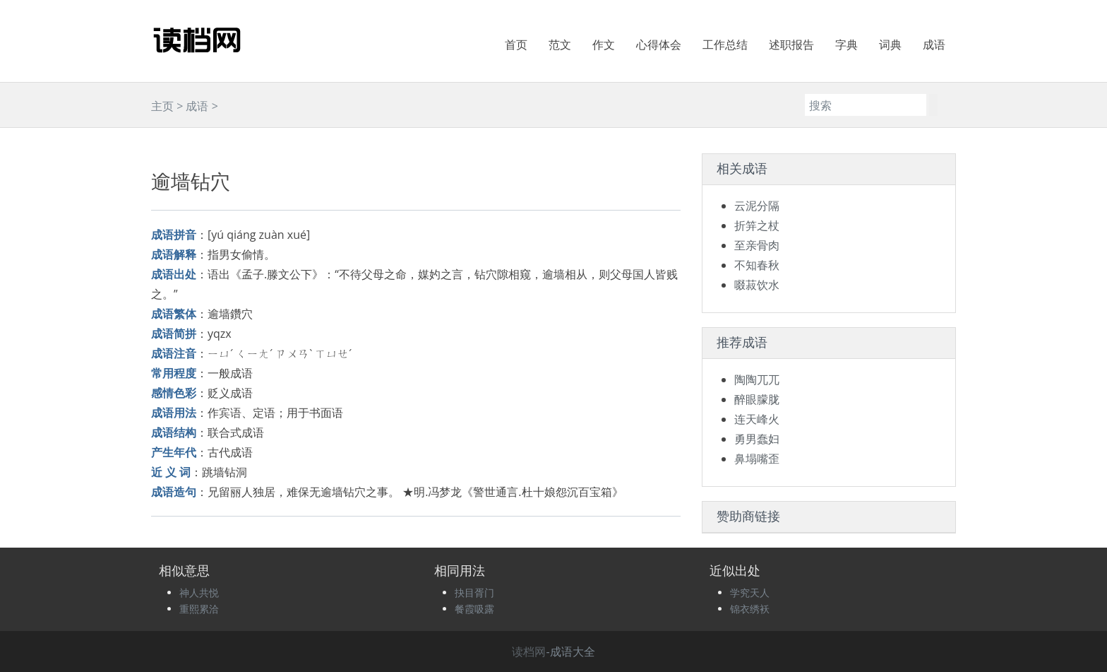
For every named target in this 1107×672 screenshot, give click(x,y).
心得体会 (658, 44)
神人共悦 (199, 592)
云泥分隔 (756, 205)
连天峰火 (756, 419)
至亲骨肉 (756, 245)
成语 (934, 44)
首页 (516, 44)
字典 (846, 44)
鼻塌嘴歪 (756, 458)
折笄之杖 (756, 225)
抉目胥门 (474, 592)
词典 (890, 44)
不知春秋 (756, 265)
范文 (560, 44)
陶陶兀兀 (756, 379)
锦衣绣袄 (750, 608)
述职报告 (791, 44)
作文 (603, 44)
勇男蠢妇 (756, 439)
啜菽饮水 (756, 285)
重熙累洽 (199, 608)
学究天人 (750, 592)
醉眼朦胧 (756, 399)
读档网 (529, 651)
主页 (162, 106)
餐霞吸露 (474, 608)
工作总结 (725, 44)
